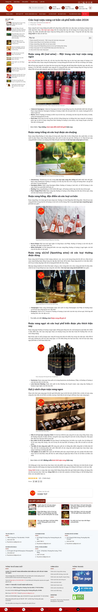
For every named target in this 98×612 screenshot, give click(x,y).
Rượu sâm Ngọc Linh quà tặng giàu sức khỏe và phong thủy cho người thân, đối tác (18, 30)
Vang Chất (31, 470)
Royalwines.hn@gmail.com (44, 543)
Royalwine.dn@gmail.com (43, 557)
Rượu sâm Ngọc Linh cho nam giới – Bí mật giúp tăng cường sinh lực (18, 42)
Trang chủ (8, 1)
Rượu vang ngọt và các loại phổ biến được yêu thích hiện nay (47, 47)
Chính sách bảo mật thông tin (58, 579)
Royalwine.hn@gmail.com (27, 593)
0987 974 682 (40, 554)
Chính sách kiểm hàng (56, 590)
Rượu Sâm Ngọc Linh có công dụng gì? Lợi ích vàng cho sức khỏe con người (18, 69)
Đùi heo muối (52, 14)
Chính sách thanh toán (56, 585)
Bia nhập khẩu (63, 14)
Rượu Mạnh (43, 14)
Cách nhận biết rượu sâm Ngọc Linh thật (17, 58)
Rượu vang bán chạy (31, 14)
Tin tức (85, 14)
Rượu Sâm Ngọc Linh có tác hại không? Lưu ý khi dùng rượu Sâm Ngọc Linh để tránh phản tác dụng (18, 36)
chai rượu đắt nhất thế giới (56, 127)
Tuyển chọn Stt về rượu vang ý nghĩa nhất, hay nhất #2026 (18, 24)
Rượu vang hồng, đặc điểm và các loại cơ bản (43, 44)
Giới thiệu (17, 1)
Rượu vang (31, 60)
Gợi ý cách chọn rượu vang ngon (40, 49)
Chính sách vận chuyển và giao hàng (60, 577)
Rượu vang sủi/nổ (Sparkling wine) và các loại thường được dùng (49, 46)
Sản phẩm (25, 1)
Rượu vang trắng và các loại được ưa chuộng (42, 42)
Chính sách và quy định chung (58, 571)
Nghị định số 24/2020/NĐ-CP (18, 580)
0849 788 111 (40, 541)
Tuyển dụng (34, 1)
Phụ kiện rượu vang (75, 14)
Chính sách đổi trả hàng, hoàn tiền (59, 574)
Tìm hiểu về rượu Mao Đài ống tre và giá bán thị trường (18, 81)
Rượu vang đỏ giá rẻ (58, 318)
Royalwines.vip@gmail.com (14, 542)
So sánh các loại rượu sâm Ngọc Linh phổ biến (18, 53)
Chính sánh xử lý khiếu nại (57, 587)
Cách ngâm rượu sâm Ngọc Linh (18, 62)
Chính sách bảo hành (56, 582)
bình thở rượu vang (59, 460)
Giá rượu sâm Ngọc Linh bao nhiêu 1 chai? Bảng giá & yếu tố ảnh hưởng (18, 48)
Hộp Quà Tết (19, 14)
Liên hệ (42, 1)
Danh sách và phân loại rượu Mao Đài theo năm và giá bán (18, 86)
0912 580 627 (11, 553)
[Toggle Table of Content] (89, 38)
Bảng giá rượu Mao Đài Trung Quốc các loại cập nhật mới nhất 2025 (18, 76)
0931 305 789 (11, 539)
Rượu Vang (10, 14)
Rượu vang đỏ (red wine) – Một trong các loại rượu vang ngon (47, 40)
